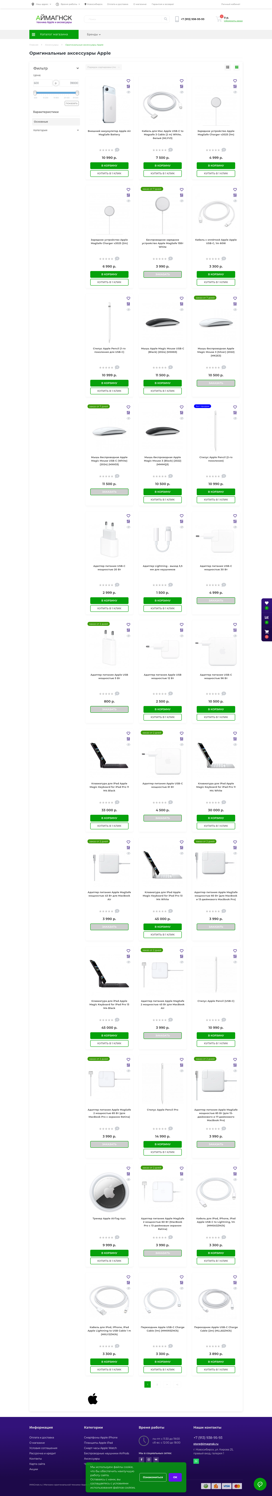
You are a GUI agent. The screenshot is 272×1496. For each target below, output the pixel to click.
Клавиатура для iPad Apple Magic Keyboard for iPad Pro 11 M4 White (216, 787)
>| (177, 1384)
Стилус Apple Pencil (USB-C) (215, 1000)
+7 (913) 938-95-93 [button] (208, 1438)
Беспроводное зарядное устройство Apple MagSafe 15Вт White (162, 243)
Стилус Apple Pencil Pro (162, 1109)
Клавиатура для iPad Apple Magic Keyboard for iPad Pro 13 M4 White (163, 896)
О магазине (140, 4)
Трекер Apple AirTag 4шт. (109, 1218)
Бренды (94, 34)
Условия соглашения (43, 1448)
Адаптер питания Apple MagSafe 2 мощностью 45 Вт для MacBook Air (162, 1004)
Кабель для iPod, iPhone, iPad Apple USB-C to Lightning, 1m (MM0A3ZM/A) (216, 1222)
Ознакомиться (153, 1477)
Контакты (35, 1458)
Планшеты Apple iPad (98, 1442)
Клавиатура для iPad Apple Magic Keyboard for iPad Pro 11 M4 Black (109, 787)
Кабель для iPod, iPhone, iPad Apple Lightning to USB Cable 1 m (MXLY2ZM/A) (109, 1331)
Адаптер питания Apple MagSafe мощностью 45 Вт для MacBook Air (109, 896)
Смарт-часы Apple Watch (100, 1448)
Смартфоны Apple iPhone (101, 1437)
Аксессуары (52, 44)
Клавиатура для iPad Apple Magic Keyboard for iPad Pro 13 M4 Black (109, 1004)
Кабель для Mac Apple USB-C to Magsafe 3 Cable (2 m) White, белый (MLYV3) (163, 135)
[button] (41, 4)
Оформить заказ (233, 20)
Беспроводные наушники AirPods (106, 1453)
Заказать (163, 274)
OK (175, 1477)
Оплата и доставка (117, 4)
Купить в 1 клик (109, 173)
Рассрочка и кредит (42, 1453)
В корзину (109, 165)
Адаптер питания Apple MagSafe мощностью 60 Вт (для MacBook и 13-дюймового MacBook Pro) (216, 896)
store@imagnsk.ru (205, 1444)
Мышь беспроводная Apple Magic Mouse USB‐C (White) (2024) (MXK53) (109, 461)
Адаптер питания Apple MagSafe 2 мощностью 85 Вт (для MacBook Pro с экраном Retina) (109, 1113)
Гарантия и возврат (163, 4)
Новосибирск (93, 4)
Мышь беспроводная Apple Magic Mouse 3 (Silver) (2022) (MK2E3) (216, 352)
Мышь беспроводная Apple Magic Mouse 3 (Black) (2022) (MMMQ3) (162, 461)
